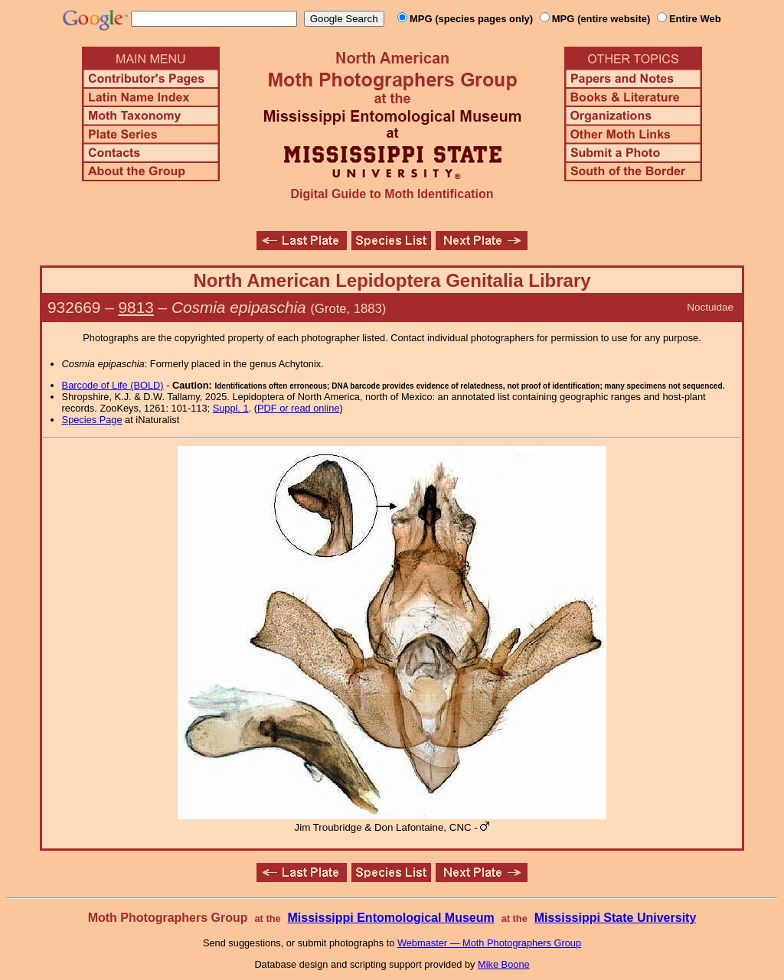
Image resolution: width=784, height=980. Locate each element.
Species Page (92, 419)
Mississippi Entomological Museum (390, 917)
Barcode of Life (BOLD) (113, 385)
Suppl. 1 (231, 408)
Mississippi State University (615, 917)
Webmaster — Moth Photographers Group (489, 943)
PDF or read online (298, 408)
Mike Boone (504, 964)
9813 (136, 307)
